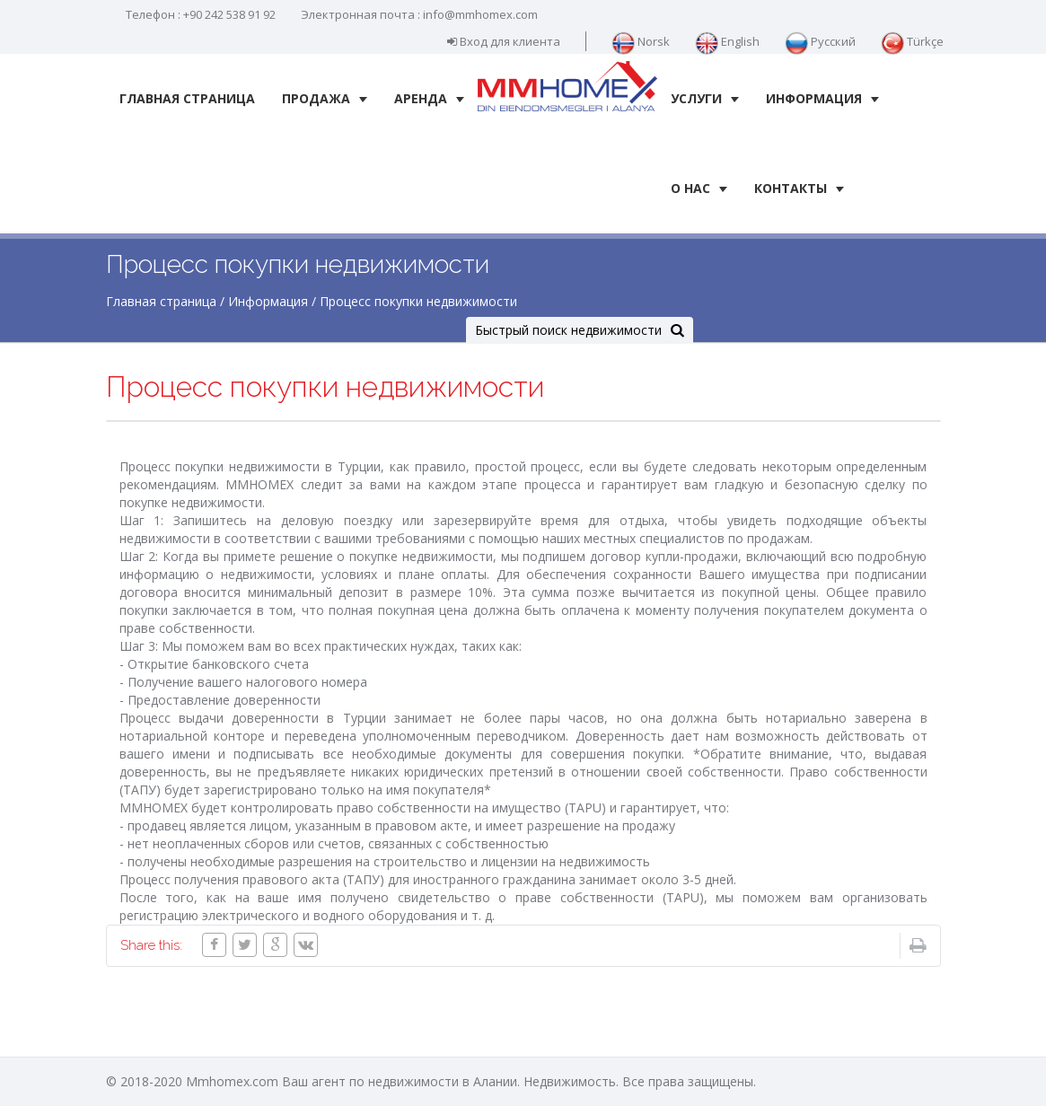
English (727, 41)
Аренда (429, 98)
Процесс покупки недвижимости (418, 301)
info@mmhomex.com (480, 14)
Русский (820, 41)
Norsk (640, 41)
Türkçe (912, 41)
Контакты (799, 188)
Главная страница (187, 98)
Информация (822, 98)
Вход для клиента (503, 41)
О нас (699, 188)
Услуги (705, 98)
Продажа (324, 98)
